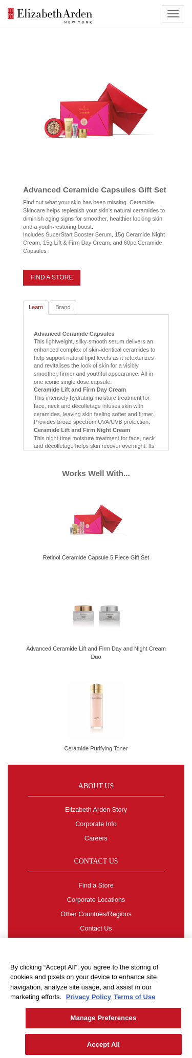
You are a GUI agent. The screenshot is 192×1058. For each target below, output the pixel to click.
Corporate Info (96, 824)
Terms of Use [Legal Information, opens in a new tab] (134, 1001)
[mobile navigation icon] (173, 14)
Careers (96, 838)
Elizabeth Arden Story (96, 809)
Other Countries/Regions (96, 914)
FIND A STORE (51, 277)
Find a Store (96, 885)
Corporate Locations (96, 899)
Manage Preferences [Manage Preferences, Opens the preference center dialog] (103, 1021)
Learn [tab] (36, 307)
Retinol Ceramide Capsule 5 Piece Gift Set (96, 557)
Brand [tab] (62, 307)
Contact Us (96, 928)
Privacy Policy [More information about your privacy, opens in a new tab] (88, 1001)
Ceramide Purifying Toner (96, 748)
